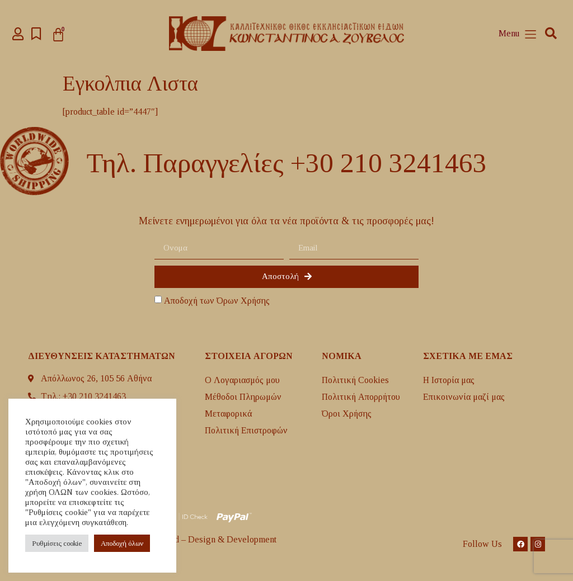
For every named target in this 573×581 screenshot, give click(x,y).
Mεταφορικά (228, 413)
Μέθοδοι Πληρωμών (243, 396)
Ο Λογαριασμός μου (242, 380)
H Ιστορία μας (449, 380)
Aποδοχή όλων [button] (122, 543)
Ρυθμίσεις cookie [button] (57, 543)
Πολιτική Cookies (355, 380)
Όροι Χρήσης (347, 413)
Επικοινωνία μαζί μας (464, 396)
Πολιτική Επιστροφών (246, 430)
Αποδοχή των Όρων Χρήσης (217, 300)
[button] (551, 34)
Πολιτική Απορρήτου (361, 396)
